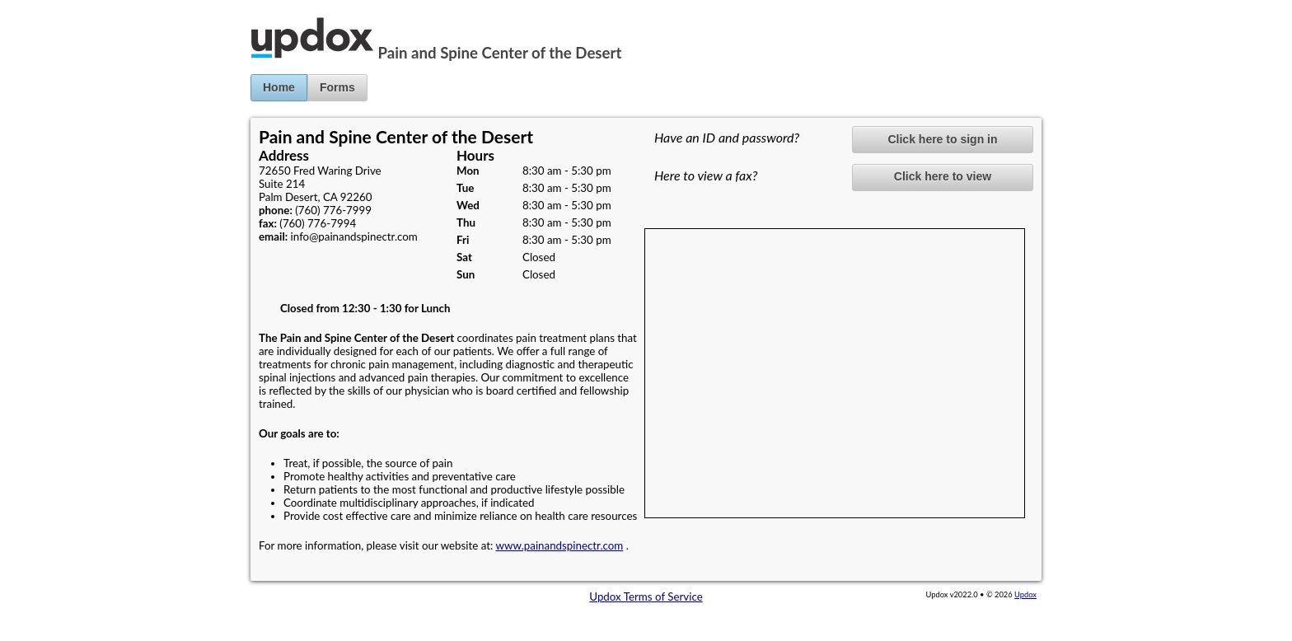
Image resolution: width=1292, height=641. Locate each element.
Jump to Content (40, 6)
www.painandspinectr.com (560, 545)
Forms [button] (337, 87)
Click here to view (942, 176)
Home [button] (279, 87)
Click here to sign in (942, 139)
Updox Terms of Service (645, 596)
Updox (1025, 594)
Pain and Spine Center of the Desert (500, 53)
